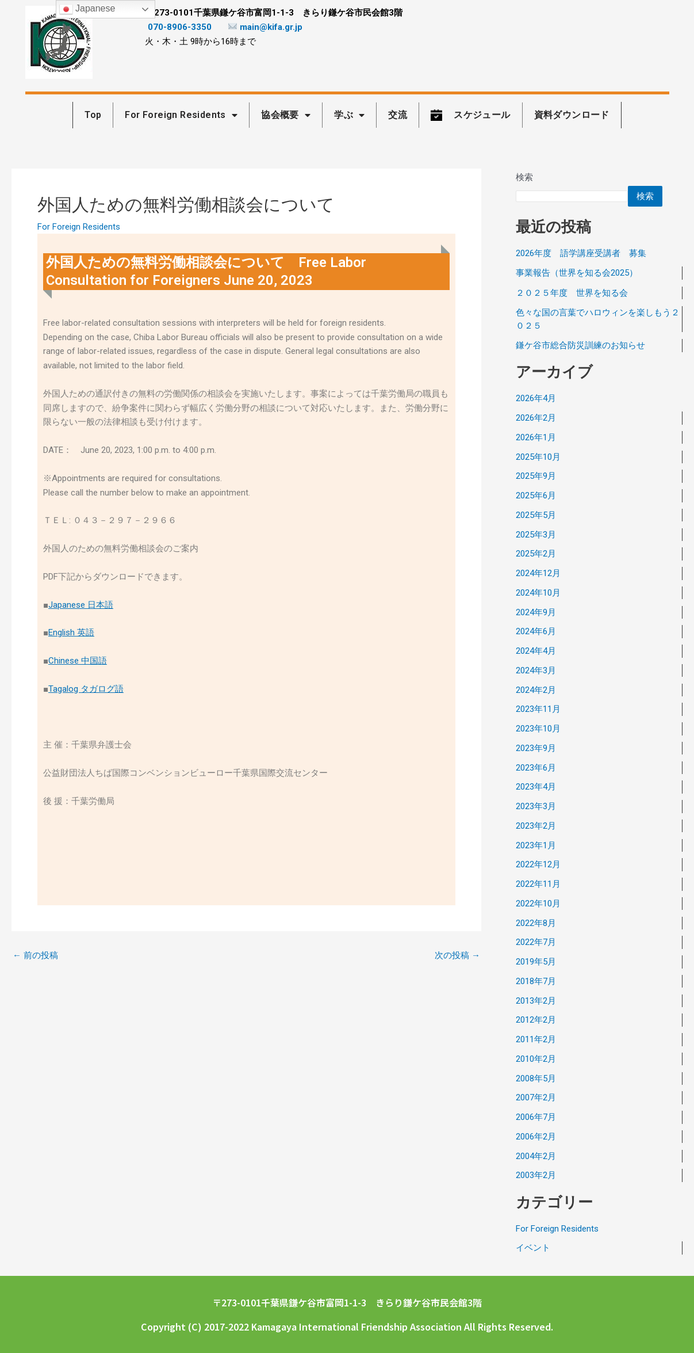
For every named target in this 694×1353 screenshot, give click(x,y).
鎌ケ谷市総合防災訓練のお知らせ (580, 345)
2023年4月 (536, 787)
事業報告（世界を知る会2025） (577, 273)
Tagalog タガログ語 (86, 689)
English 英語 (71, 632)
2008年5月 (536, 1078)
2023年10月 (538, 728)
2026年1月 (536, 437)
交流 (397, 114)
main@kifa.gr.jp (265, 27)
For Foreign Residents (78, 227)
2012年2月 (536, 1020)
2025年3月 (536, 534)
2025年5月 (536, 515)
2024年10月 (538, 593)
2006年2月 (536, 1136)
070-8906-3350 (180, 27)
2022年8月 (536, 923)
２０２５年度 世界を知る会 (572, 293)
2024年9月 (536, 612)
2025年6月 (536, 495)
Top (93, 114)
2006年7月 (536, 1117)
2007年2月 (536, 1097)
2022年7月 (536, 942)
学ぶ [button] (349, 115)
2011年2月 (536, 1039)
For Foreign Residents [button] (181, 115)
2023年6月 (536, 768)
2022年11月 (538, 884)
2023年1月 (536, 845)
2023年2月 (536, 826)
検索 (524, 177)
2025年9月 (536, 476)
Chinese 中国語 (77, 660)
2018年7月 (536, 981)
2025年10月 (538, 457)
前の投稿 (35, 955)
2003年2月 (536, 1175)
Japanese (87, 9)
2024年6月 (536, 631)
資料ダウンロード (571, 114)
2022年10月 (538, 903)
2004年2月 (536, 1156)
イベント (533, 1248)
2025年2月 (536, 553)
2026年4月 (536, 398)
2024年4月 (536, 651)
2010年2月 (536, 1059)
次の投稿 (457, 955)
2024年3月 (536, 670)
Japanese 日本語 (80, 605)
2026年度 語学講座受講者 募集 (581, 253)
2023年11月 (538, 709)
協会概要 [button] (285, 115)
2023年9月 (536, 748)
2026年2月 (536, 418)
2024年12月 (538, 573)
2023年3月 (536, 806)
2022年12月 (538, 864)
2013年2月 (536, 1001)
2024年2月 (536, 690)
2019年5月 (536, 961)
